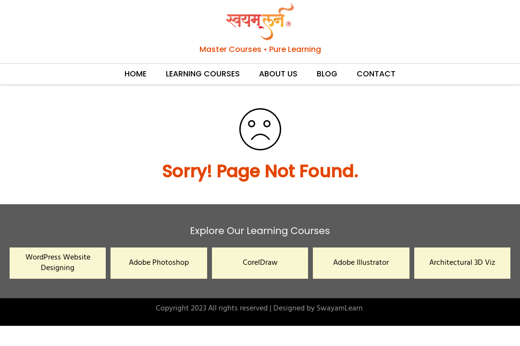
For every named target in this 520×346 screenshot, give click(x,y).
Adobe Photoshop (159, 263)
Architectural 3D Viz (462, 263)
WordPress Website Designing (57, 262)
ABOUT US (278, 73)
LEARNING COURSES (203, 73)
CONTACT (376, 73)
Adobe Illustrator (361, 263)
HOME (135, 73)
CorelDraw (260, 263)
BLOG (327, 73)
